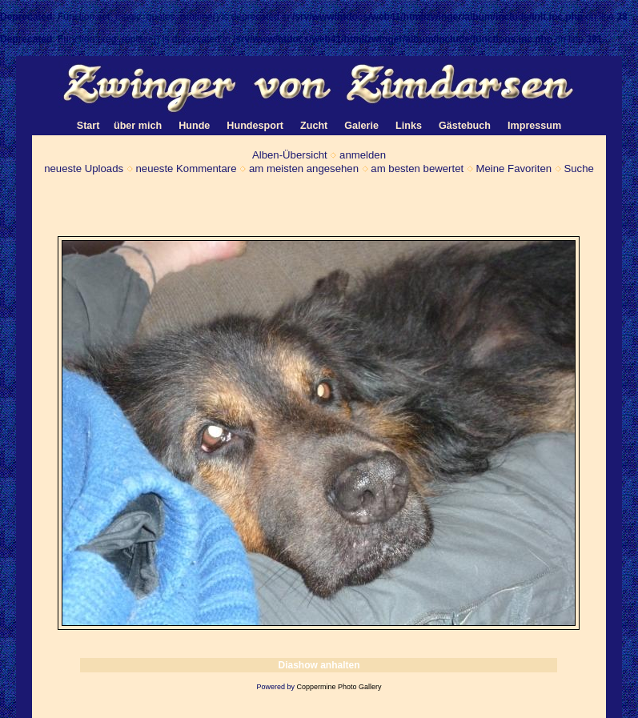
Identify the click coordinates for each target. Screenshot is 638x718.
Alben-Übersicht (289, 155)
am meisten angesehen (304, 168)
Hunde (194, 125)
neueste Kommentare (185, 168)
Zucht (313, 125)
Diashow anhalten (318, 665)
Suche (578, 168)
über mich (138, 125)
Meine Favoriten (514, 168)
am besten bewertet (417, 168)
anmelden (362, 155)
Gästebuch (465, 125)
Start (88, 125)
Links (408, 125)
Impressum (534, 125)
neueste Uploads (83, 168)
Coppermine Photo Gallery (338, 687)
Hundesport (255, 125)
